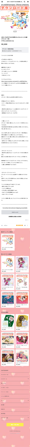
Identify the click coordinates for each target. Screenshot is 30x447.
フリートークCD (4, 392)
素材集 (2, 404)
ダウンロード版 (4, 417)
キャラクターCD (4, 374)
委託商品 (3, 413)
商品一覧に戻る (15, 424)
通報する (27, 220)
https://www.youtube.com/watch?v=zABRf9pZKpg (14, 81)
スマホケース (4, 379)
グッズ (2, 400)
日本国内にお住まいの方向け (15, 216)
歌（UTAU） (3, 383)
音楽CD (3, 409)
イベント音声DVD (5, 396)
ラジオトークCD (4, 387)
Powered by (15, 433)
